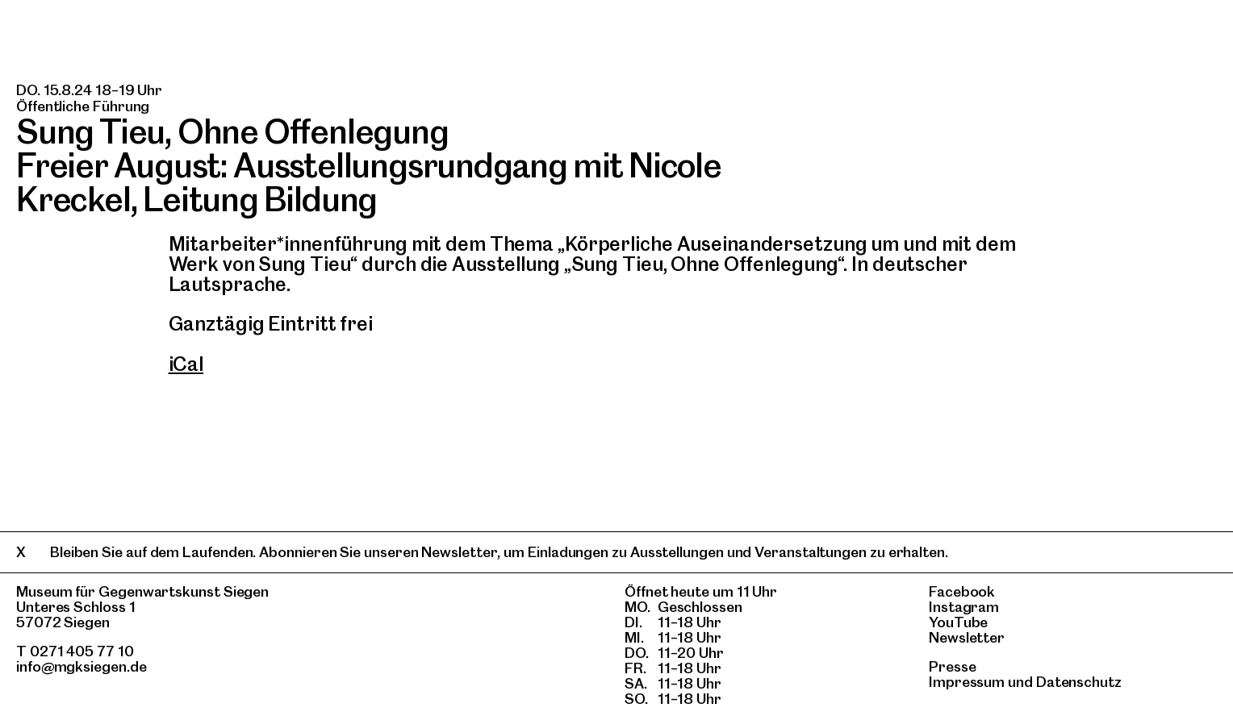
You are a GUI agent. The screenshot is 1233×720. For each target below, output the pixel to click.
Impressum (967, 681)
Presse (952, 666)
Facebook (962, 591)
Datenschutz (1079, 681)
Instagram (964, 606)
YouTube (958, 622)
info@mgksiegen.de (81, 666)
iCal (186, 364)
